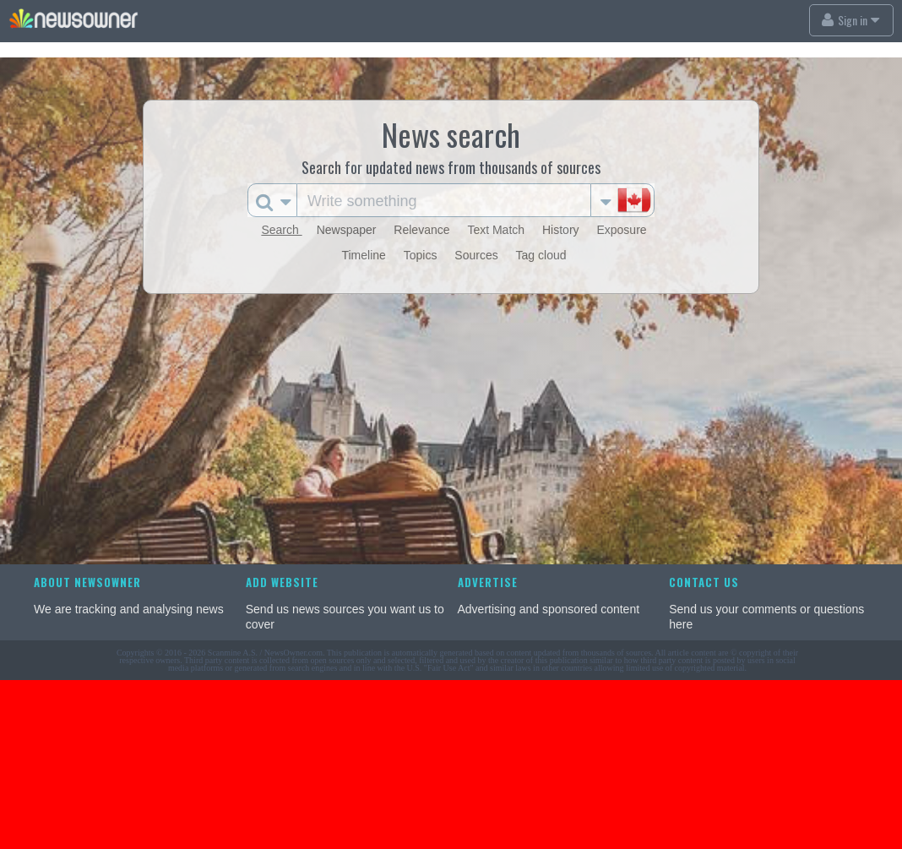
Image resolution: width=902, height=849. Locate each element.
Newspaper (348, 230)
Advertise (488, 582)
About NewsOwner (87, 582)
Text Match (497, 230)
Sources (477, 255)
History (562, 230)
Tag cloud (541, 255)
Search (281, 230)
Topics (422, 255)
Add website (282, 582)
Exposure (621, 230)
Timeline (365, 255)
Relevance (423, 230)
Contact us (704, 582)
